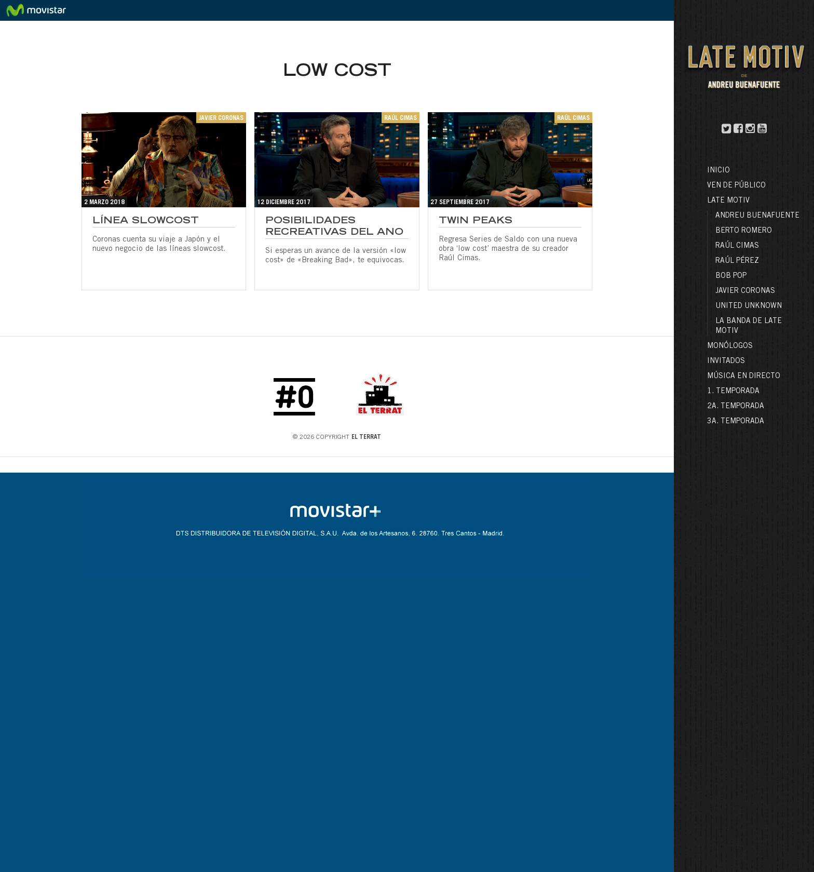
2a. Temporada (735, 406)
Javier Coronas (745, 291)
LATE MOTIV (728, 201)
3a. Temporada (735, 421)
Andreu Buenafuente (757, 216)
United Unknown (748, 306)
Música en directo (743, 376)
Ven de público (736, 186)
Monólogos (730, 346)
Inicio (718, 171)
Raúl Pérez (737, 261)
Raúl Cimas (737, 246)
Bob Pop (731, 276)
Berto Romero (743, 231)
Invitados (726, 361)
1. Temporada (733, 391)
